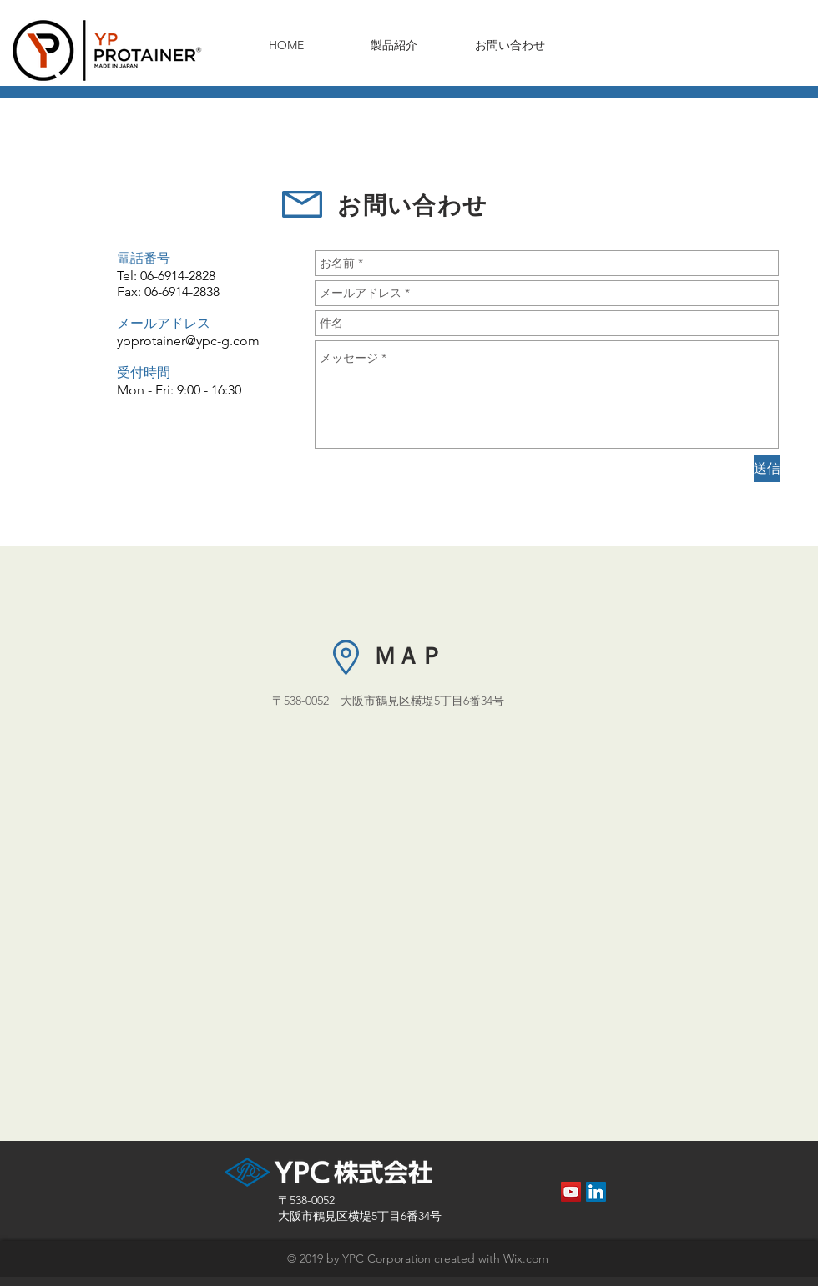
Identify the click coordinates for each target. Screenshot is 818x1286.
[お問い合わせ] (510, 46)
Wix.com (525, 1258)
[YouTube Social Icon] (571, 1192)
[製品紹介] (394, 46)
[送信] (767, 468)
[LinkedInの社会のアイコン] (596, 1192)
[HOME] (286, 46)
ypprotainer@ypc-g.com (188, 341)
